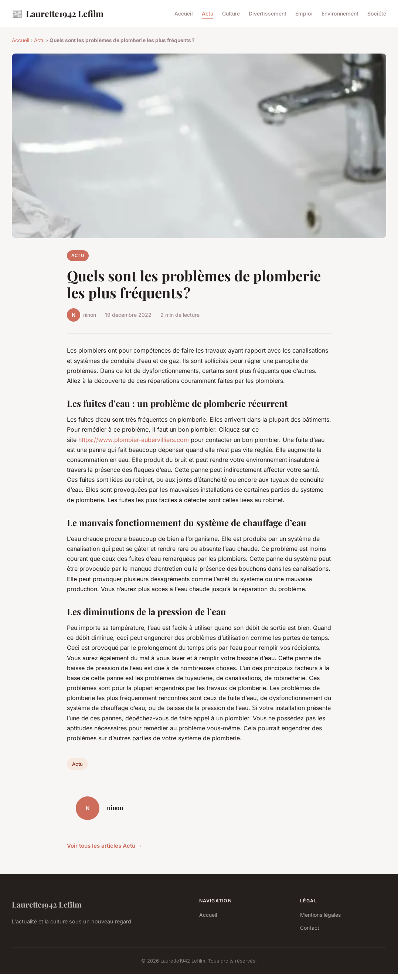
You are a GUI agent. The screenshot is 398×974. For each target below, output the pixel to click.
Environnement (340, 13)
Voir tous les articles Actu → (104, 845)
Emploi (304, 13)
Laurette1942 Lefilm (57, 13)
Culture (231, 13)
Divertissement (267, 13)
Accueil (183, 13)
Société (376, 13)
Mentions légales (320, 915)
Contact (309, 928)
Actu (207, 13)
